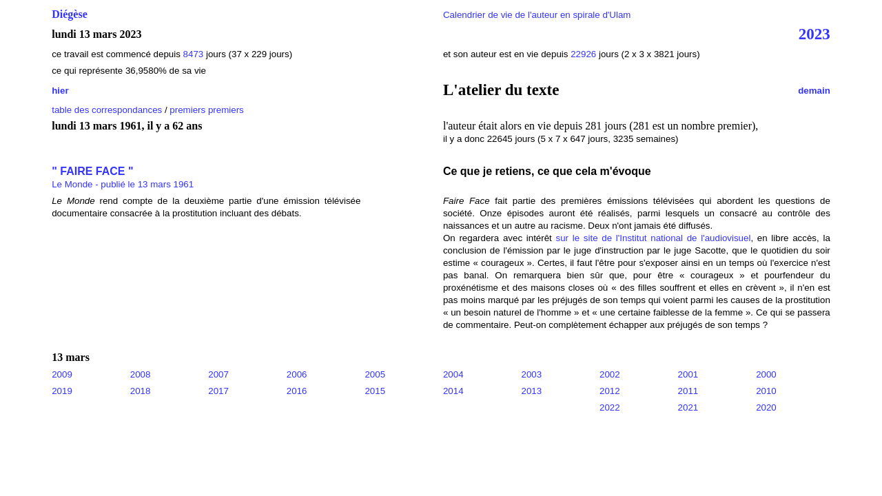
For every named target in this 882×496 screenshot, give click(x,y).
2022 (609, 407)
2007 (218, 374)
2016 (297, 391)
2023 (814, 34)
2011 (688, 391)
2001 (688, 374)
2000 (766, 374)
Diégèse (70, 14)
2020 (766, 407)
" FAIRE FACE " (92, 171)
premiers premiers (206, 110)
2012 (609, 391)
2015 (375, 391)
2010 (766, 391)
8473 (193, 54)
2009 (62, 374)
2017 (218, 391)
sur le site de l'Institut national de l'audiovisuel (653, 238)
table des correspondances (107, 110)
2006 (297, 374)
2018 (140, 391)
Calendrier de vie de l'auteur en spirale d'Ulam (537, 15)
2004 (453, 374)
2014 (453, 391)
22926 (583, 54)
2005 (375, 374)
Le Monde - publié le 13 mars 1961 (123, 184)
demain (814, 90)
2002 (609, 374)
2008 (140, 374)
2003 (531, 374)
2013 (531, 391)
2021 (688, 407)
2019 (62, 391)
